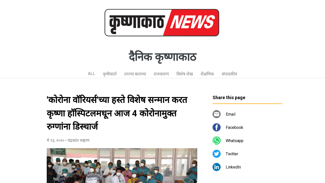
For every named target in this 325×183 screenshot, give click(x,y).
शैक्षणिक (207, 74)
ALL (91, 73)
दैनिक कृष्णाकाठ (162, 57)
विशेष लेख (184, 74)
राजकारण (161, 74)
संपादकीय (229, 74)
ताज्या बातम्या (135, 74)
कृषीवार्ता (110, 74)
